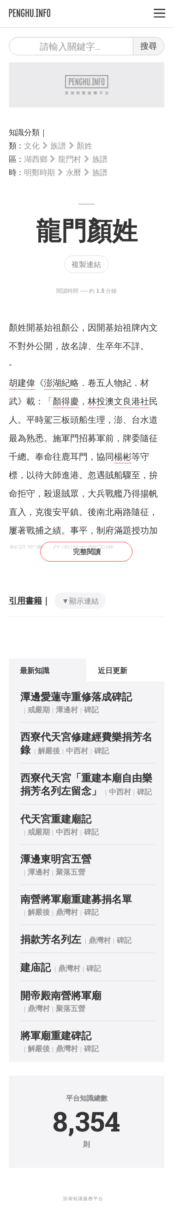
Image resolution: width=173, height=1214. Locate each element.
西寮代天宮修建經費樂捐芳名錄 (86, 743)
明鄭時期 (39, 172)
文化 (31, 145)
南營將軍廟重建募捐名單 (76, 899)
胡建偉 (22, 382)
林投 (96, 401)
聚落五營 (70, 871)
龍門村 (69, 159)
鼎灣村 (67, 912)
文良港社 (131, 401)
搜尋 (148, 45)
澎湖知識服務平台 (83, 1199)
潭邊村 (67, 709)
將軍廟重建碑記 (55, 1035)
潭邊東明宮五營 (55, 858)
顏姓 (84, 145)
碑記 (91, 709)
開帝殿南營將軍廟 (60, 995)
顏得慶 (66, 401)
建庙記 (35, 967)
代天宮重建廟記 (55, 818)
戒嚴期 (39, 709)
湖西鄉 (35, 159)
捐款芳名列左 (50, 939)
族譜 (58, 145)
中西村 (77, 750)
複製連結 (86, 264)
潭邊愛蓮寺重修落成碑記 (76, 696)
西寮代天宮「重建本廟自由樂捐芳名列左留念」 (86, 784)
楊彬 (122, 456)
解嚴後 (49, 750)
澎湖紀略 (61, 382)
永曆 (73, 172)
